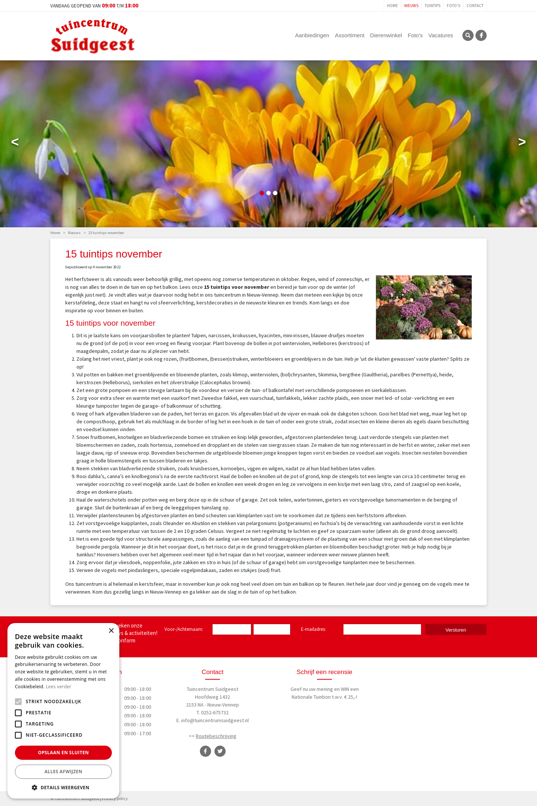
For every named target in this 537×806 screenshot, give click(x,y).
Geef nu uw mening (312, 689)
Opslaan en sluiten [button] (63, 752)
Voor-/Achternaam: (183, 629)
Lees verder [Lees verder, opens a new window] (59, 686)
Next (522, 143)
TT (220, 751)
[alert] (63, 711)
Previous (14, 143)
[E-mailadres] (382, 629)
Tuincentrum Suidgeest (212, 689)
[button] (63, 787)
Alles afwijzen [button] (63, 771)
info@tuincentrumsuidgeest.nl (215, 720)
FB (481, 35)
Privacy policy (115, 798)
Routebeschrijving (216, 736)
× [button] (111, 631)
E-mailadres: (315, 629)
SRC (468, 35)
